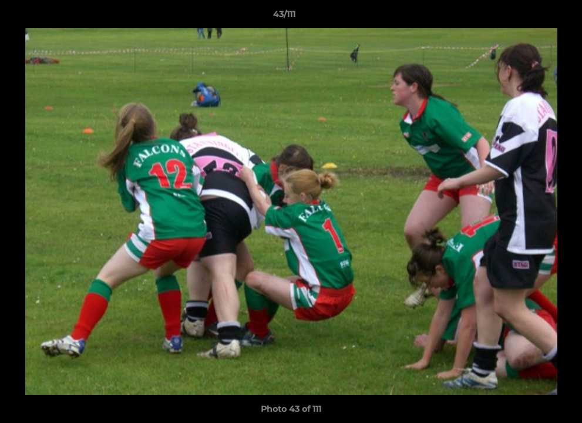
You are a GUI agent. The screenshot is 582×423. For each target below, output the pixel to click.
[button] (533, 17)
